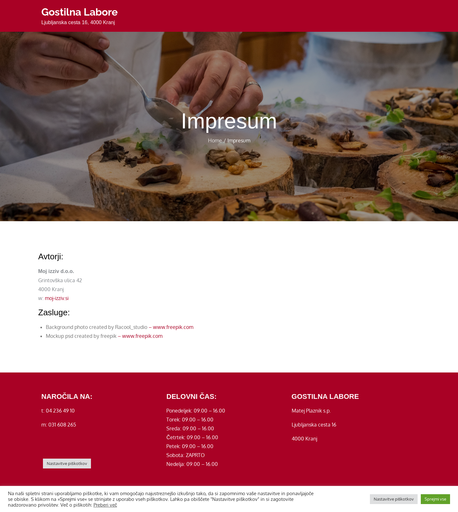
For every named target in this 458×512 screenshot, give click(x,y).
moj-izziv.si (57, 298)
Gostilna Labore (79, 12)
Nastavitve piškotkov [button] (67, 463)
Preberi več (105, 505)
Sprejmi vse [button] (435, 499)
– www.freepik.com (171, 327)
